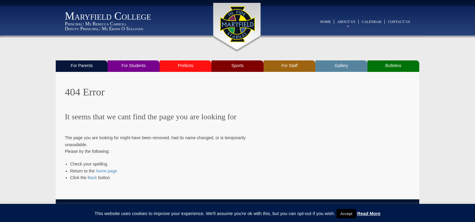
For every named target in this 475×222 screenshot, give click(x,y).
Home (325, 22)
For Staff (289, 65)
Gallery (341, 65)
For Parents (82, 65)
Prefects (185, 65)
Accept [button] (346, 213)
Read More (368, 213)
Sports (237, 65)
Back (92, 177)
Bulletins (393, 65)
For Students (133, 65)
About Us (346, 22)
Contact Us (399, 22)
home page (106, 171)
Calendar (371, 22)
